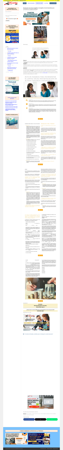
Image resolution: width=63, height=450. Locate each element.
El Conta (9, 55)
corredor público (45, 72)
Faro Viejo (9, 51)
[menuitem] (7, 0)
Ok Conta (7, 16)
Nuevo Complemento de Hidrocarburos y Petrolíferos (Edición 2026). (11, 104)
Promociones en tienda (22, 0)
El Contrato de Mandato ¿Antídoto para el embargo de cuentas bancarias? (38, 334)
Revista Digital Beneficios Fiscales (32, 10)
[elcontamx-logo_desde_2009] (10, 3)
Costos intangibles (43, 413)
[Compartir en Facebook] (29, 419)
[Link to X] (55, 0)
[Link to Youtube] (58, 0)
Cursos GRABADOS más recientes (12, 98)
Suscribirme (7, 20)
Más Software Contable (15, 0)
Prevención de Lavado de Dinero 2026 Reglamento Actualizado (10, 102)
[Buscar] (58, 3)
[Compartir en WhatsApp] (52, 419)
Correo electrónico (8, 11)
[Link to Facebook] (56, 0)
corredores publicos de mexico (36, 413)
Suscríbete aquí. (40, 307)
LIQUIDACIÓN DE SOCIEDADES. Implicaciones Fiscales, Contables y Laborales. (10, 110)
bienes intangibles (28, 413)
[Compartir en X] (40, 419)
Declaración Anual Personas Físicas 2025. (11, 106)
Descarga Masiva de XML (7, 0)
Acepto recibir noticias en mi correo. (10, 15)
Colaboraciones (10, 70)
